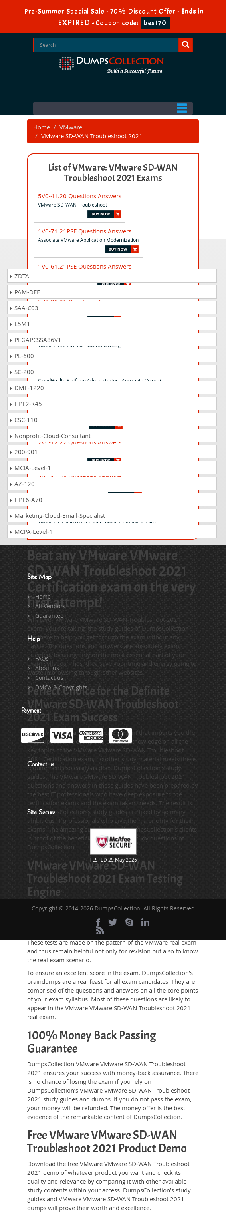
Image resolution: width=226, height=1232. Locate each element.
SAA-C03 (23, 308)
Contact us (49, 677)
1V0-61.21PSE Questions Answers (84, 266)
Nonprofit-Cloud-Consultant (50, 436)
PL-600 (21, 356)
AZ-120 (22, 484)
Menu (113, 108)
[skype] (129, 922)
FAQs (42, 658)
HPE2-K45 (25, 404)
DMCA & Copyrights (61, 687)
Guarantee (49, 615)
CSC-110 (23, 420)
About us (47, 668)
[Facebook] (98, 922)
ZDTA (19, 276)
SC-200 (21, 372)
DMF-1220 (26, 388)
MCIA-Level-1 (30, 468)
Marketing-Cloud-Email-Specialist (57, 515)
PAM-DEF (24, 292)
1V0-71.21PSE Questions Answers (84, 231)
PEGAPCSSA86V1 (35, 340)
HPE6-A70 (25, 500)
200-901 (23, 452)
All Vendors (50, 606)
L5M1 (19, 324)
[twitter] (112, 922)
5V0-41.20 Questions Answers (79, 196)
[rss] (100, 930)
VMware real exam (170, 942)
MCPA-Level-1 (31, 531)
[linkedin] (145, 922)
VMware (70, 127)
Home (41, 127)
